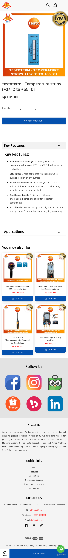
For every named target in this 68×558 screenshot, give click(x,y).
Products (34, 472)
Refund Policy (41, 545)
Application (34, 476)
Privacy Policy (28, 545)
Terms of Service (13, 545)
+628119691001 (39, 515)
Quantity (6, 108)
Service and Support (34, 480)
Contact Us (34, 488)
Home (34, 467)
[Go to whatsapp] (61, 549)
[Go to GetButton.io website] (61, 555)
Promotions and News (34, 484)
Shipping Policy (55, 545)
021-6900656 (36, 510)
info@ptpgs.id (37, 520)
